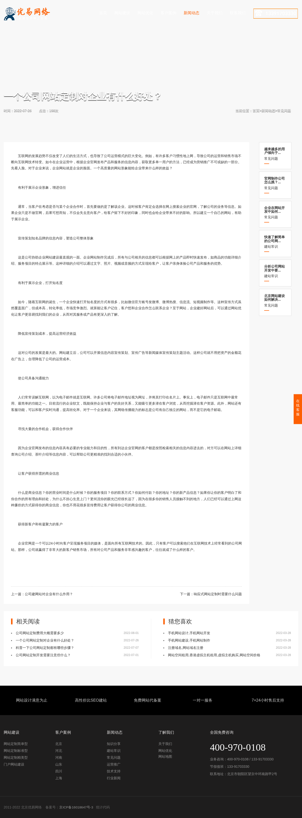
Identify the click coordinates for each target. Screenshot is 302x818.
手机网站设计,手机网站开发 (189, 633)
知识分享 (114, 744)
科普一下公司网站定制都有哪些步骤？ (45, 648)
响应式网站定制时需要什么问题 (218, 594)
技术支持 (114, 771)
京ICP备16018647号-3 (76, 807)
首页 (103, 13)
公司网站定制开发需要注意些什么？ (43, 655)
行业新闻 (114, 778)
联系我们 (238, 13)
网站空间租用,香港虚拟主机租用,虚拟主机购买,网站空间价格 (214, 655)
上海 (58, 778)
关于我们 (214, 13)
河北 (58, 751)
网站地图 (165, 756)
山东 (58, 764)
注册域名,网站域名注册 (185, 648)
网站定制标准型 (16, 751)
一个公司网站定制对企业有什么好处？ (45, 640)
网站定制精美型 (16, 757)
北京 (58, 744)
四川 (58, 771)
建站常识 (275, 241)
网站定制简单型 (16, 744)
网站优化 (145, 13)
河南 (58, 757)
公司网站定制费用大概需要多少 (40, 633)
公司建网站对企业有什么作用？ (49, 594)
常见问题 (284, 110)
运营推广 (114, 764)
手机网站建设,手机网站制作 (189, 640)
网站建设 (122, 13)
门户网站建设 (14, 764)
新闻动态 (191, 13)
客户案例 (168, 13)
